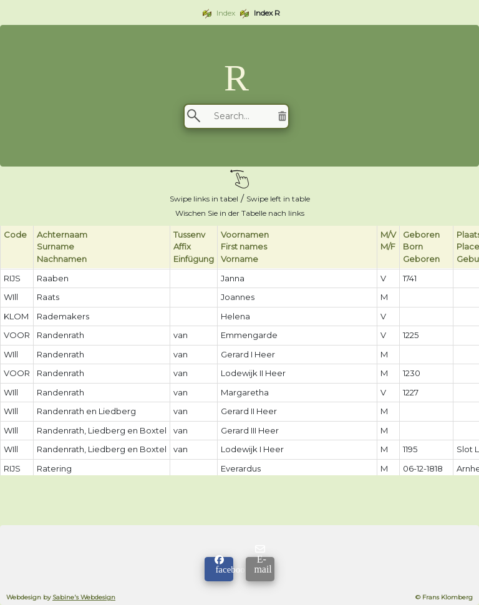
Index (225, 12)
